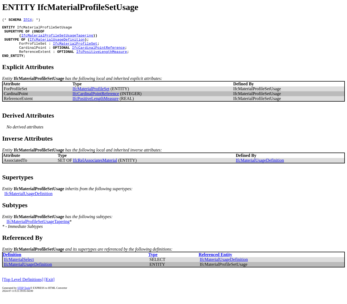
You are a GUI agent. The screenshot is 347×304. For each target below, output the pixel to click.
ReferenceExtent (35, 58)
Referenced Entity (215, 262)
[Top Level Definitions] (22, 286)
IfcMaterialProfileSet (75, 48)
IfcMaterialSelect (19, 266)
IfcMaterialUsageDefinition (57, 43)
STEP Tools (23, 295)
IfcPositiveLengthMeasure (101, 58)
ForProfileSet (32, 48)
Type (152, 262)
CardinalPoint (32, 53)
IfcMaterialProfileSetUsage (44, 28)
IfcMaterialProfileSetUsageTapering (57, 38)
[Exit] (49, 286)
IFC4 (27, 20)
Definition (12, 262)
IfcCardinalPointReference (98, 53)
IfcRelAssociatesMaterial (95, 167)
